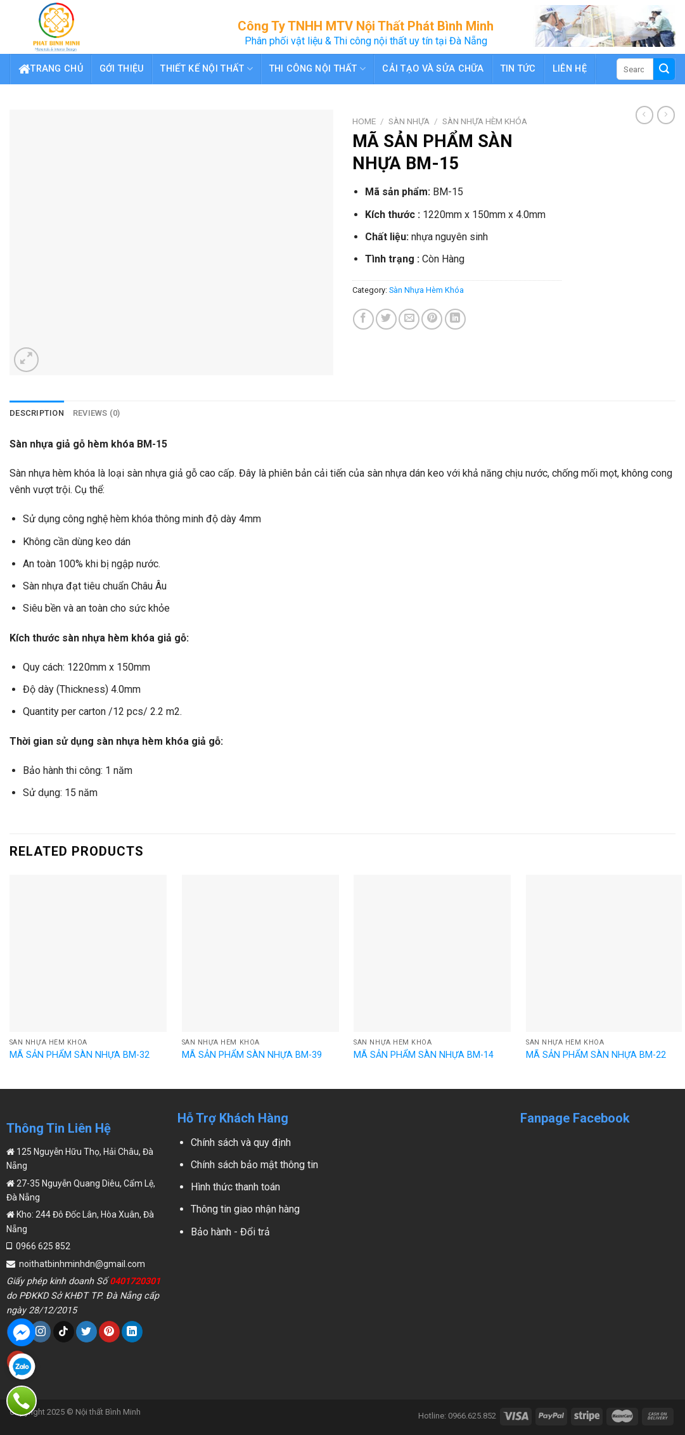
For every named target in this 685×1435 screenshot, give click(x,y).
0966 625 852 (42, 1246)
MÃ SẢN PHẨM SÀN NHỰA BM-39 (252, 1055)
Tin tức (518, 68)
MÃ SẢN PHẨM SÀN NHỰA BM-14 (424, 1055)
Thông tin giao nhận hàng (245, 1209)
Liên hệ (570, 68)
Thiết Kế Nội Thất (206, 69)
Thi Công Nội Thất (317, 69)
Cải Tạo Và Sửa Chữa (432, 68)
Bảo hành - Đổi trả (230, 1232)
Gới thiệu (121, 68)
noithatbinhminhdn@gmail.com (81, 1264)
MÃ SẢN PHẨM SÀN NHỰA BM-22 (596, 1055)
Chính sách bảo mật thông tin (254, 1165)
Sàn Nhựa (409, 121)
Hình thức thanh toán (235, 1187)
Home (364, 121)
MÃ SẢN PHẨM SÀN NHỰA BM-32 (80, 1055)
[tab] (37, 413)
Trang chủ (50, 69)
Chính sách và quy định (241, 1142)
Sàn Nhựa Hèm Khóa (484, 121)
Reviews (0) (96, 413)
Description (37, 413)
